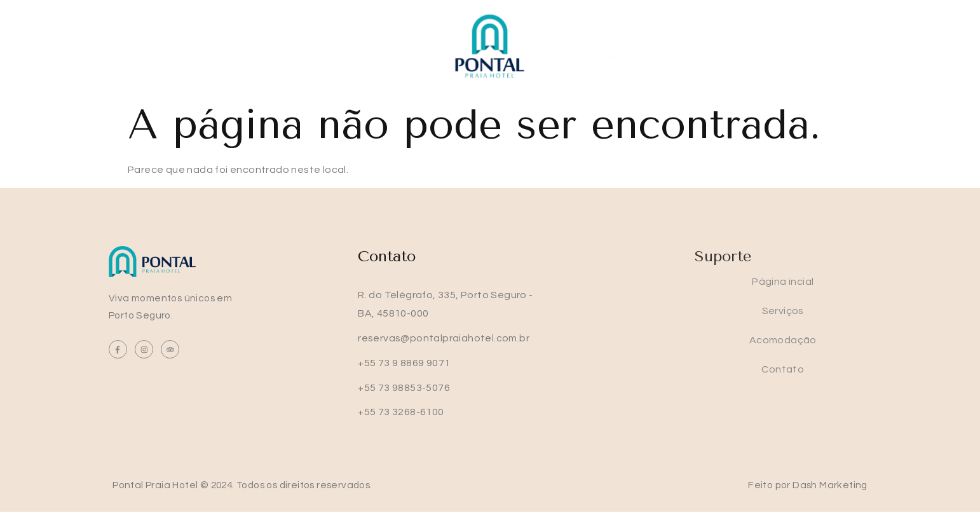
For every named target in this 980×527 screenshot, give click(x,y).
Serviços (378, 46)
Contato (714, 46)
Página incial (285, 46)
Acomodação (619, 46)
